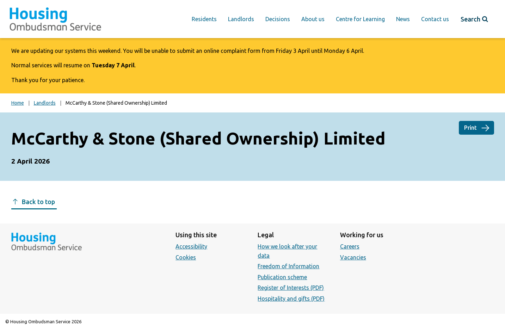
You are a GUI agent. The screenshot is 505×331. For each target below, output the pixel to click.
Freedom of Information (288, 266)
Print (470, 127)
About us (313, 19)
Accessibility (191, 246)
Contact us (435, 19)
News (403, 19)
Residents (204, 19)
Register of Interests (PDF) (291, 287)
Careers (349, 246)
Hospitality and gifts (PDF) (291, 298)
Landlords (241, 19)
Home (17, 103)
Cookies (185, 257)
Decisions (277, 19)
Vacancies (353, 257)
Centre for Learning (360, 19)
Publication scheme (282, 277)
